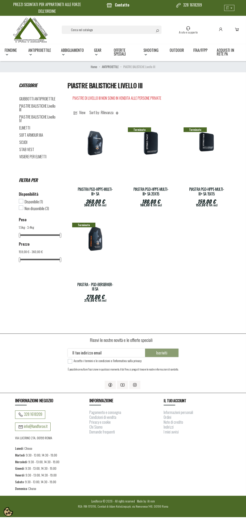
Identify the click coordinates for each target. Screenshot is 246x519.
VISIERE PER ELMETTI (32, 158)
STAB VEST (26, 151)
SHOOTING (151, 54)
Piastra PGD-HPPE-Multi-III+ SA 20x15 (150, 193)
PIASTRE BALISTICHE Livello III (37, 109)
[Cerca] (112, 30)
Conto (221, 31)
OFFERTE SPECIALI (120, 54)
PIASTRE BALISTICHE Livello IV (37, 120)
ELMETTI (24, 129)
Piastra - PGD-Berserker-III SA (95, 288)
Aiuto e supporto (189, 31)
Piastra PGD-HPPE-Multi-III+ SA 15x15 (206, 193)
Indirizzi (169, 429)
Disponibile (34, 203)
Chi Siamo (96, 429)
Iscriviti (161, 354)
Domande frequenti (102, 433)
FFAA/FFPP (200, 52)
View (79, 114)
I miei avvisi (171, 433)
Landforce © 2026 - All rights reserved (113, 503)
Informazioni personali (178, 414)
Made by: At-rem (146, 503)
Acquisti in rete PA (225, 54)
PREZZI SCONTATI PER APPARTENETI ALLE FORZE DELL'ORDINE (47, 8)
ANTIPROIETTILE (39, 54)
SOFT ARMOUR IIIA (31, 137)
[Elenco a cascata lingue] (229, 8)
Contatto (118, 5)
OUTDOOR (177, 52)
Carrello (238, 31)
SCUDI (23, 144)
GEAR (97, 54)
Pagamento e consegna (105, 414)
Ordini (167, 419)
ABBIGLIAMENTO (72, 54)
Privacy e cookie (100, 424)
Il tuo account (175, 402)
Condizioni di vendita (102, 419)
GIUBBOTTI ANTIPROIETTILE (37, 100)
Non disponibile (37, 210)
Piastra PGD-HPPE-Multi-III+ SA (95, 193)
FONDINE (11, 54)
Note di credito (173, 424)
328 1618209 (189, 5)
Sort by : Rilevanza (104, 114)
